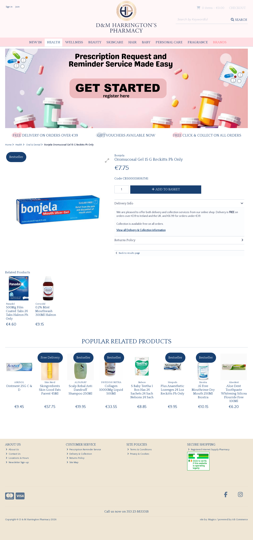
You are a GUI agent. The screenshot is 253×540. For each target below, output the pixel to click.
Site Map (73, 462)
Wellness (74, 42)
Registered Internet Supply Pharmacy (208, 449)
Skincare (115, 42)
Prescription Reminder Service (84, 449)
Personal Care (169, 42)
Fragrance (198, 42)
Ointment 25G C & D (19, 388)
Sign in (9, 7)
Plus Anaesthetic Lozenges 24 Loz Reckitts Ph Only (172, 389)
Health (53, 42)
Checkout (237, 8)
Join (17, 7)
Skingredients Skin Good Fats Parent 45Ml (50, 389)
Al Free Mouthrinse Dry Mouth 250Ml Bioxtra (203, 391)
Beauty (94, 42)
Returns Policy (76, 458)
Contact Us (13, 454)
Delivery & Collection (79, 454)
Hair (132, 42)
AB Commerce (240, 519)
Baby (146, 42)
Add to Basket (166, 189)
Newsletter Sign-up (17, 462)
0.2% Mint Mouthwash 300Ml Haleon (45, 311)
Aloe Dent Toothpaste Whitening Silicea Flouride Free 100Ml (234, 393)
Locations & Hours (17, 458)
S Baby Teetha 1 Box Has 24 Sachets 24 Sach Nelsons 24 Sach (141, 391)
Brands (220, 42)
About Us (12, 449)
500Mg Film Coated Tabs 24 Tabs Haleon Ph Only (17, 313)
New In (35, 42)
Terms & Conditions (139, 449)
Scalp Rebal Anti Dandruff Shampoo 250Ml (80, 389)
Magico (212, 519)
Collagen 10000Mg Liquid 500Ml (111, 389)
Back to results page (129, 253)
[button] (107, 160)
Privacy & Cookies (138, 454)
